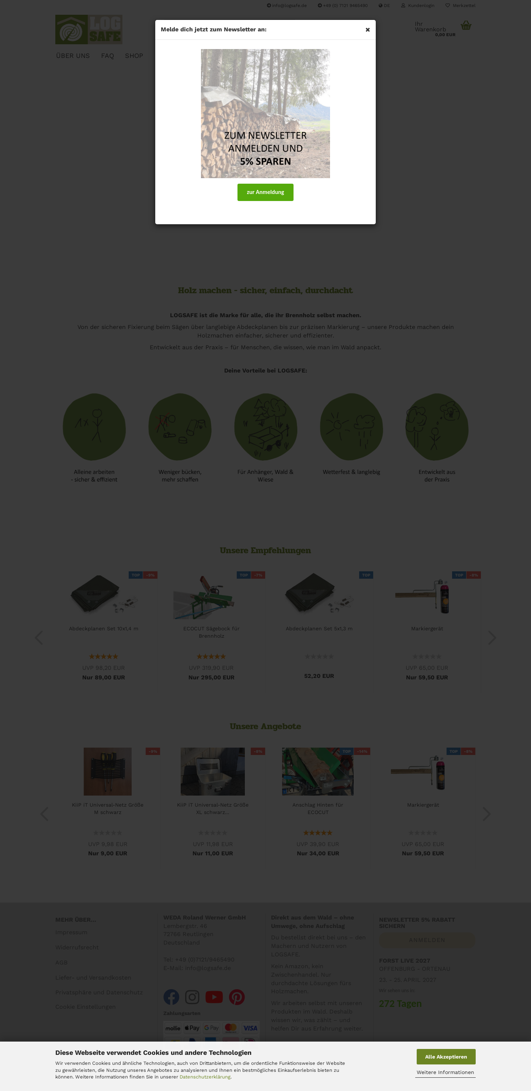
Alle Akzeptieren (446, 1057)
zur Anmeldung (265, 191)
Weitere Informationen (445, 1072)
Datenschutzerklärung (205, 1077)
